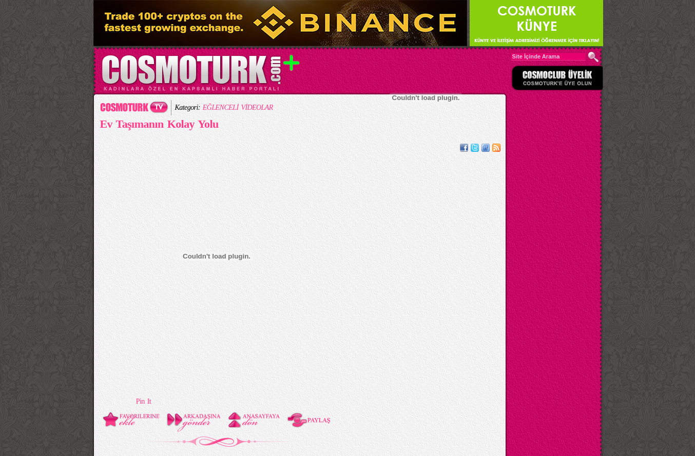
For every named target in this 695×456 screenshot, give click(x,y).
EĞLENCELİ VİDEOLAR (238, 107)
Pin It (143, 401)
